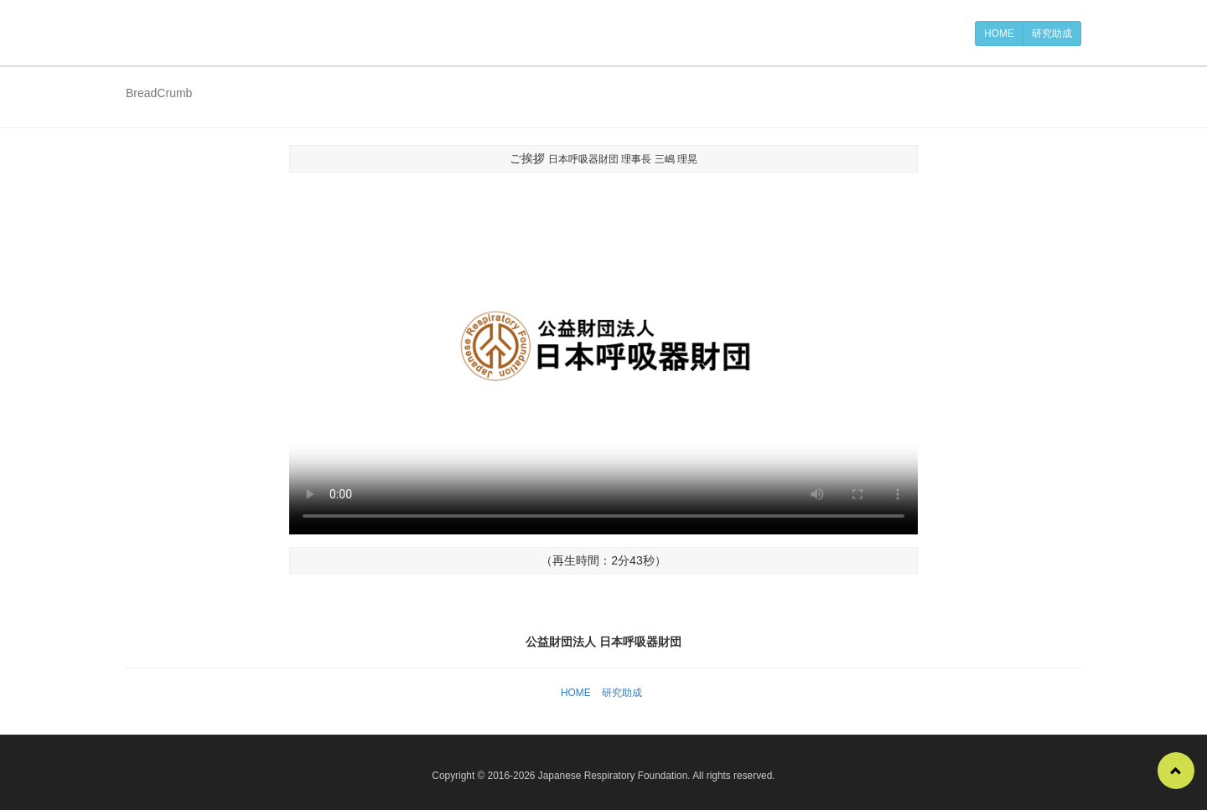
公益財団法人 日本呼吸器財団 (209, 33)
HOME (999, 33)
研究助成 (1052, 33)
